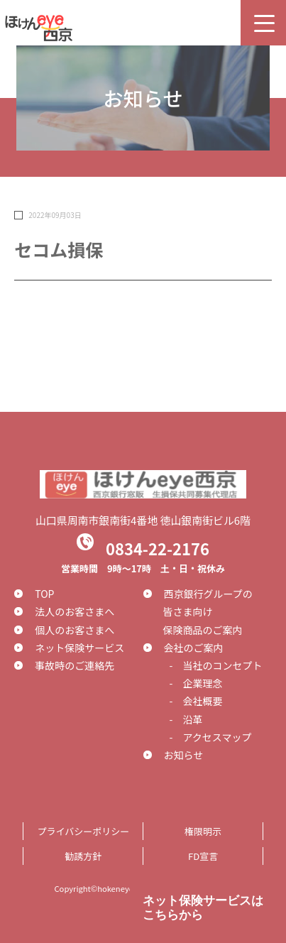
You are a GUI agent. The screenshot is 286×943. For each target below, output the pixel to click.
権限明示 (203, 831)
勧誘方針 (83, 856)
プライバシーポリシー (83, 831)
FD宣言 (203, 856)
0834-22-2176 (157, 547)
